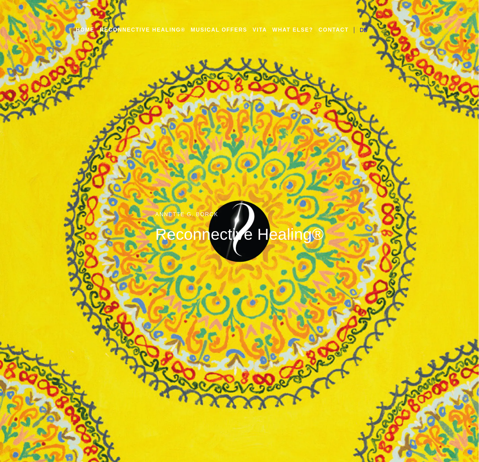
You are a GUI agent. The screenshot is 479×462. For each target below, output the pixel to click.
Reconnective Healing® (142, 30)
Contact (326, 30)
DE (355, 30)
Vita (255, 30)
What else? (287, 30)
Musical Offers (216, 30)
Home (85, 30)
